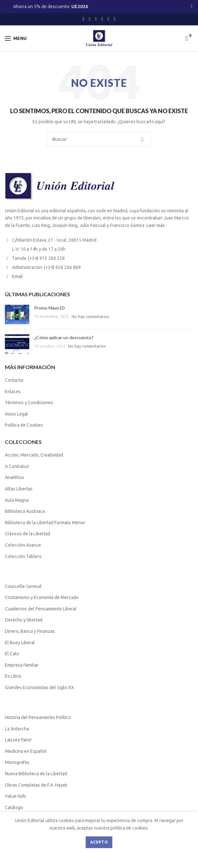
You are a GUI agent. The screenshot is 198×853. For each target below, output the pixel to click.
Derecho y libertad (23, 619)
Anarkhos (14, 477)
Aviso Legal (16, 414)
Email (17, 276)
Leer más (156, 225)
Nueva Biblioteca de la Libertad (36, 773)
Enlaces (13, 391)
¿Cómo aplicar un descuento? (63, 337)
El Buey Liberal (20, 642)
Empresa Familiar (21, 665)
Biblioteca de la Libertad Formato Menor (45, 522)
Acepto (99, 842)
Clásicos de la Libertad (27, 533)
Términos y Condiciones (29, 402)
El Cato (12, 653)
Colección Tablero (23, 556)
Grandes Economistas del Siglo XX (39, 687)
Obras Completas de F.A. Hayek (36, 785)
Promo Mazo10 (49, 308)
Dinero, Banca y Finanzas (30, 631)
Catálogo (14, 807)
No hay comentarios (90, 316)
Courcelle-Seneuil (23, 586)
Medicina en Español (26, 751)
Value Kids (15, 796)
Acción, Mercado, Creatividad (34, 455)
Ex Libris (13, 676)
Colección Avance (23, 545)
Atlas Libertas (19, 488)
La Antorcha (17, 728)
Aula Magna (17, 500)
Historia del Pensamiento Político (38, 717)
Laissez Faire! (18, 739)
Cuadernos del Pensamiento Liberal (41, 608)
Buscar (142, 139)
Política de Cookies (24, 425)
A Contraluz (17, 466)
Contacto (14, 380)
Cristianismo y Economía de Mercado (41, 597)
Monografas (17, 762)
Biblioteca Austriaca (25, 511)
